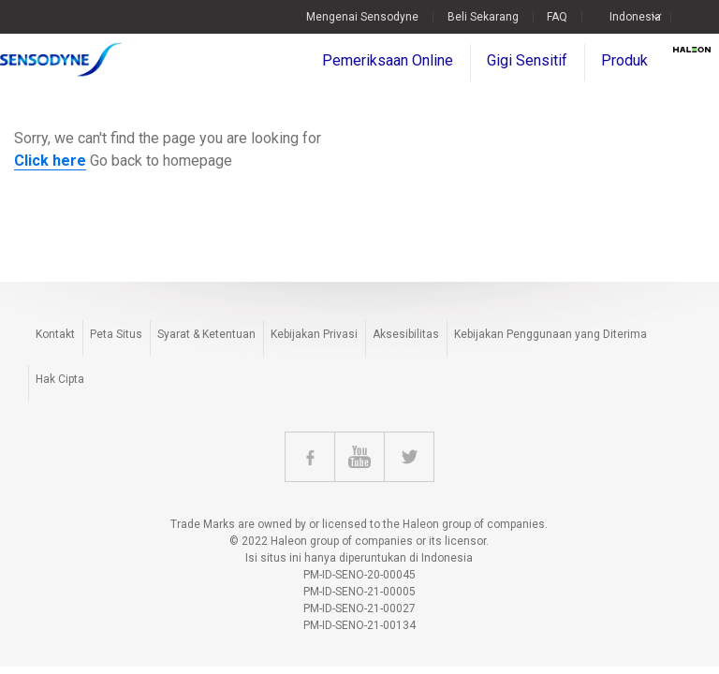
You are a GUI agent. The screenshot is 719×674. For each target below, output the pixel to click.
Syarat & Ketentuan (206, 334)
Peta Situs (116, 334)
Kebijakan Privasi (314, 334)
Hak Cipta (60, 379)
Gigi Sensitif (527, 60)
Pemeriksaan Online (387, 60)
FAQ (557, 16)
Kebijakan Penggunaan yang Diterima (550, 334)
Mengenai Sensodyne (362, 16)
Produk (624, 60)
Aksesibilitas (406, 334)
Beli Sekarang (483, 16)
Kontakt (55, 334)
